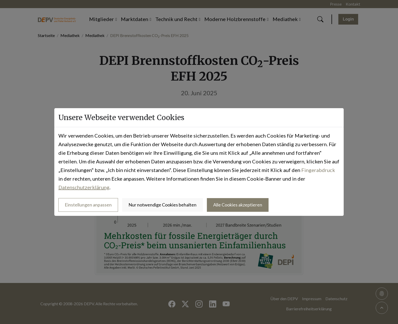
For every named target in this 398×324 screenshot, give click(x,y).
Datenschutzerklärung (83, 187)
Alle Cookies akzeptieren (237, 204)
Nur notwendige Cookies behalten (162, 204)
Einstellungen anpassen (88, 204)
